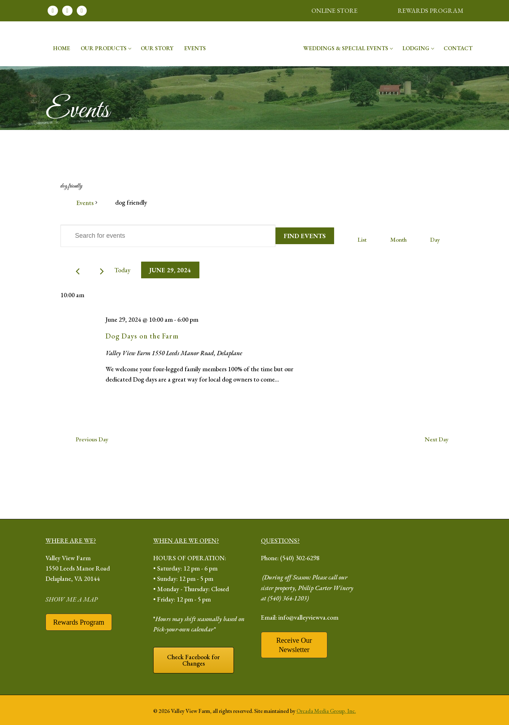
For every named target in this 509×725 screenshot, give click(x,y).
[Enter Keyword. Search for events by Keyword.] (167, 236)
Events (84, 203)
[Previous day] (78, 271)
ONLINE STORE (334, 10)
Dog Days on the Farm (142, 336)
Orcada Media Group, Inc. (326, 711)
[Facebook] (53, 11)
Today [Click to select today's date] (122, 270)
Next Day (437, 439)
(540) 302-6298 (300, 558)
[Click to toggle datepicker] (170, 270)
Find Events (305, 236)
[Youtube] (82, 11)
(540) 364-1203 (287, 598)
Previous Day (92, 439)
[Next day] (102, 271)
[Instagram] (67, 11)
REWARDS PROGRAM (431, 10)
